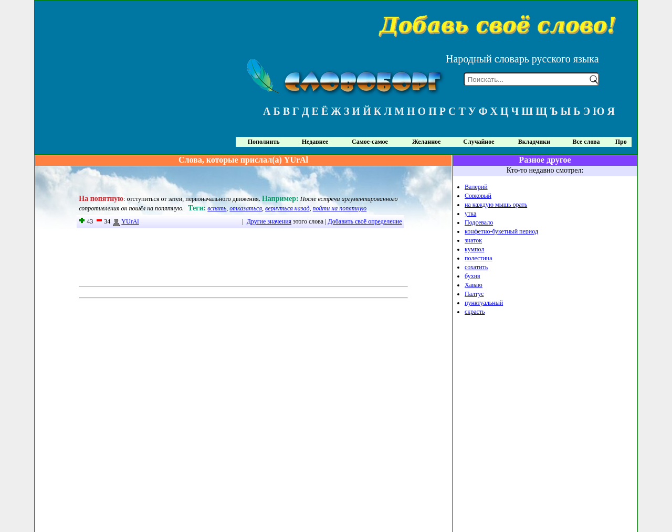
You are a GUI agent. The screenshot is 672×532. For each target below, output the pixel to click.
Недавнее (315, 141)
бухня (472, 276)
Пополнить (264, 141)
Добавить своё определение (365, 221)
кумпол (474, 249)
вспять (216, 208)
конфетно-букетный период (501, 231)
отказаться (245, 208)
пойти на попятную (340, 208)
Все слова (586, 141)
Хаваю (473, 285)
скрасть (475, 311)
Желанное (426, 141)
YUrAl (125, 221)
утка (470, 213)
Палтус (474, 293)
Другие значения (269, 221)
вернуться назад (287, 208)
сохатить (476, 267)
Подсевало (479, 222)
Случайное (478, 141)
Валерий (476, 186)
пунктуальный (484, 302)
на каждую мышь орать (496, 204)
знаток (473, 240)
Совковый (478, 195)
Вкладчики (534, 141)
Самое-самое (370, 141)
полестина (478, 258)
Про (621, 141)
